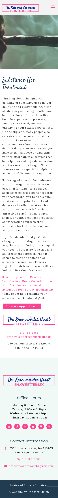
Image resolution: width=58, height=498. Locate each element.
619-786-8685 (29, 332)
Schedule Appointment (22, 306)
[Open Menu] (53, 7)
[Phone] (17, 426)
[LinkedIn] (25, 426)
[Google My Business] (41, 426)
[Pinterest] (33, 426)
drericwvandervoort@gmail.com (29, 336)
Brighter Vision (38, 492)
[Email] (9, 426)
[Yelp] (49, 426)
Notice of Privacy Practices (29, 485)
